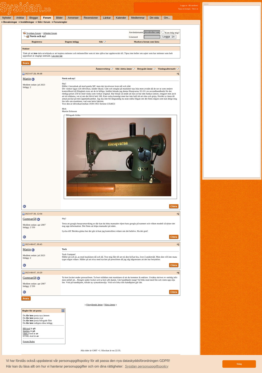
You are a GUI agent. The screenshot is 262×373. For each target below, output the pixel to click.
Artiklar (20, 17)
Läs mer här (57, 55)
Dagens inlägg (72, 41)
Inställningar (27, 22)
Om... (167, 17)
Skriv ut (195, 9)
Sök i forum (44, 22)
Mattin (27, 78)
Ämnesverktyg (103, 68)
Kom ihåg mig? (170, 32)
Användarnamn (136, 32)
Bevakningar (10, 22)
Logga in (183, 5)
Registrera (37, 41)
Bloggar (33, 17)
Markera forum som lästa (146, 41)
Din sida (154, 17)
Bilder (59, 17)
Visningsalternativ (167, 68)
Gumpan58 (29, 219)
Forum (47, 17)
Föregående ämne (94, 304)
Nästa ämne (109, 304)
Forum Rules (29, 341)
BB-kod (26, 328)
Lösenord (133, 37)
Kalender (121, 17)
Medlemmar (137, 17)
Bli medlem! (193, 5)
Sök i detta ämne (123, 68)
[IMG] (26, 333)
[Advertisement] (231, 50)
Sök (101, 41)
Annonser (73, 17)
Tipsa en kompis (184, 9)
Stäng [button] (239, 364)
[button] (146, 366)
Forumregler (60, 22)
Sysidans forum (33, 33)
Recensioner (91, 17)
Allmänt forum (50, 33)
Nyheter (6, 17)
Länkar (107, 17)
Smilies (26, 331)
